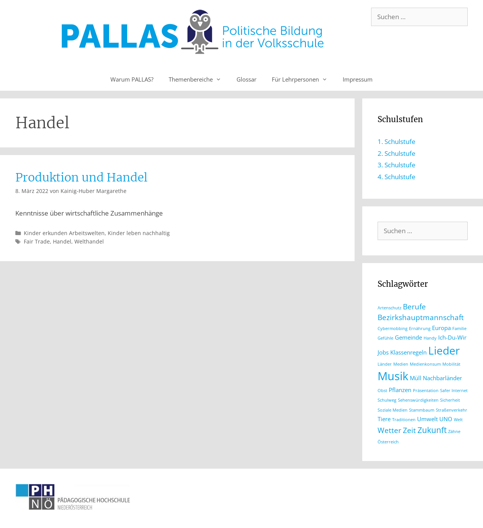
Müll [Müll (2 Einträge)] (415, 378)
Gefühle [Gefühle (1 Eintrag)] (385, 338)
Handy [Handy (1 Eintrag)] (430, 338)
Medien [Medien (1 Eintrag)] (400, 364)
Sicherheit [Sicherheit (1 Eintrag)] (450, 400)
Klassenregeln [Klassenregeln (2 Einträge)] (408, 352)
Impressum (358, 79)
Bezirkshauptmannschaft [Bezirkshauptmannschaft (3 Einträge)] (421, 317)
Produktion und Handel (81, 177)
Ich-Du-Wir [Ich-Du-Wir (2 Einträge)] (452, 337)
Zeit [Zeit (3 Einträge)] (409, 430)
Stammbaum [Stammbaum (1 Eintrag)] (421, 410)
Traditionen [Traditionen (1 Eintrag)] (404, 419)
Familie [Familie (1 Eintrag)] (459, 328)
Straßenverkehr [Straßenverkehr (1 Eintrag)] (451, 410)
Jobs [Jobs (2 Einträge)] (383, 352)
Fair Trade (37, 241)
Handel (62, 241)
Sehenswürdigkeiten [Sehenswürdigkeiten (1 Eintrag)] (418, 400)
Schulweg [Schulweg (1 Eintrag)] (387, 400)
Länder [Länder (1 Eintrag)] (385, 364)
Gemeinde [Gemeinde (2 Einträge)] (408, 337)
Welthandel (89, 241)
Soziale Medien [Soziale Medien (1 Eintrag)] (392, 410)
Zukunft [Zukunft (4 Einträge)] (432, 429)
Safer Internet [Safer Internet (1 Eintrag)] (454, 390)
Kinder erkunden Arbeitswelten (64, 233)
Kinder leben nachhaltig (139, 233)
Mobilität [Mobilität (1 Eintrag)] (451, 364)
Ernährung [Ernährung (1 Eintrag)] (419, 328)
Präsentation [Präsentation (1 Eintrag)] (426, 390)
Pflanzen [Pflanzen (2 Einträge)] (400, 390)
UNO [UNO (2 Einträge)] (445, 419)
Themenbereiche (199, 79)
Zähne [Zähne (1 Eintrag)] (454, 431)
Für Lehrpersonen (303, 79)
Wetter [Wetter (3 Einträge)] (389, 430)
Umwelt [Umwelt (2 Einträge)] (427, 419)
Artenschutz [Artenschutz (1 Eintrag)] (389, 308)
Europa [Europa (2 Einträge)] (441, 328)
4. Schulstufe (397, 176)
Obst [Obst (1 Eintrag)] (382, 390)
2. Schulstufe (397, 153)
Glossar (246, 79)
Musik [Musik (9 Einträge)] (393, 376)
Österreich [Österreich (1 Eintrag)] (388, 442)
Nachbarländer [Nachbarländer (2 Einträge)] (442, 378)
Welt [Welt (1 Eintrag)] (458, 419)
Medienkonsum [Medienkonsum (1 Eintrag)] (425, 364)
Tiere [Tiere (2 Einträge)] (384, 419)
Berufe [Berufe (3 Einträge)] (414, 306)
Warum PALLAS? (131, 79)
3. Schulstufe (397, 164)
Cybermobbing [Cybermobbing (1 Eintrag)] (392, 328)
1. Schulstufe (397, 141)
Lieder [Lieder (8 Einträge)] (444, 350)
